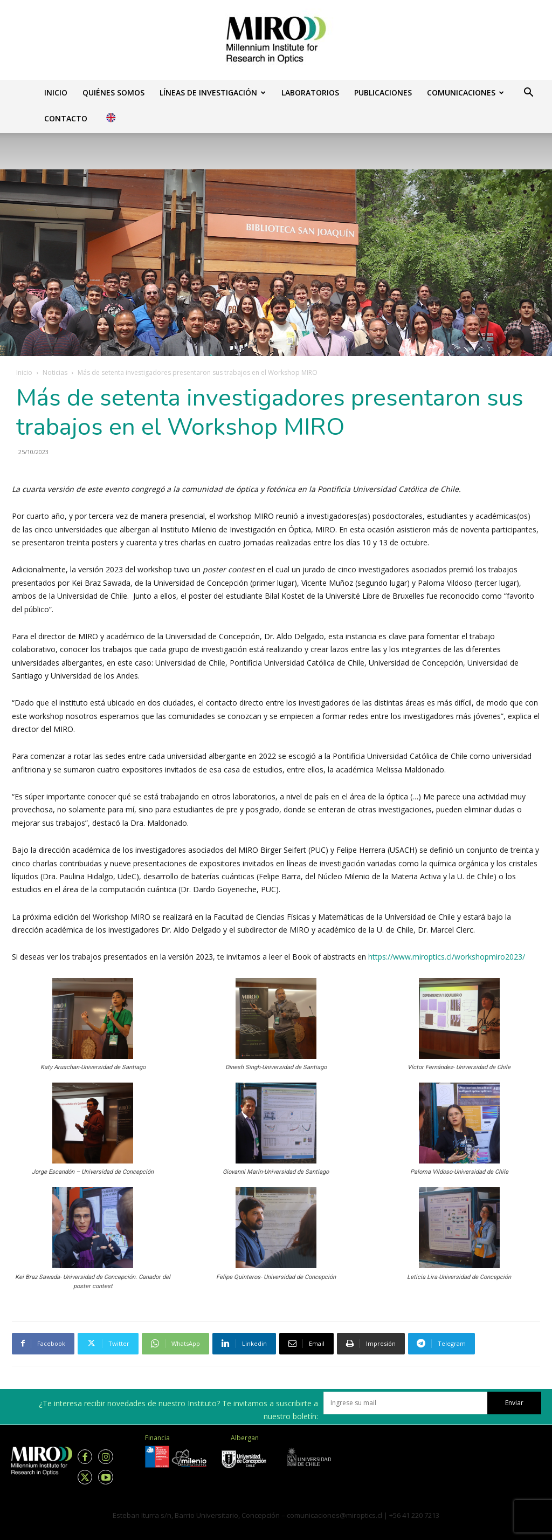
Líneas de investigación (213, 92)
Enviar (514, 1402)
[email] (405, 1403)
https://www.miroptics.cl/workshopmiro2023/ (446, 957)
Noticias (55, 372)
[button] (528, 93)
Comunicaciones (465, 92)
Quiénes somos (113, 92)
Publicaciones (383, 92)
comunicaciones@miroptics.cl (334, 1515)
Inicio (55, 92)
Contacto (65, 118)
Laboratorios (310, 92)
